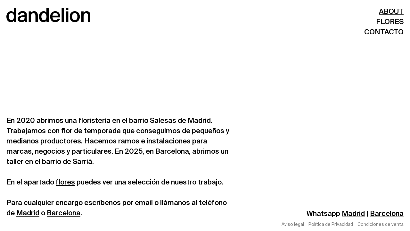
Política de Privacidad (330, 225)
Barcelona (63, 213)
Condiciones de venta (380, 225)
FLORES (390, 21)
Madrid (27, 213)
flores (65, 182)
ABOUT (391, 11)
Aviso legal (293, 225)
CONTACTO (384, 32)
